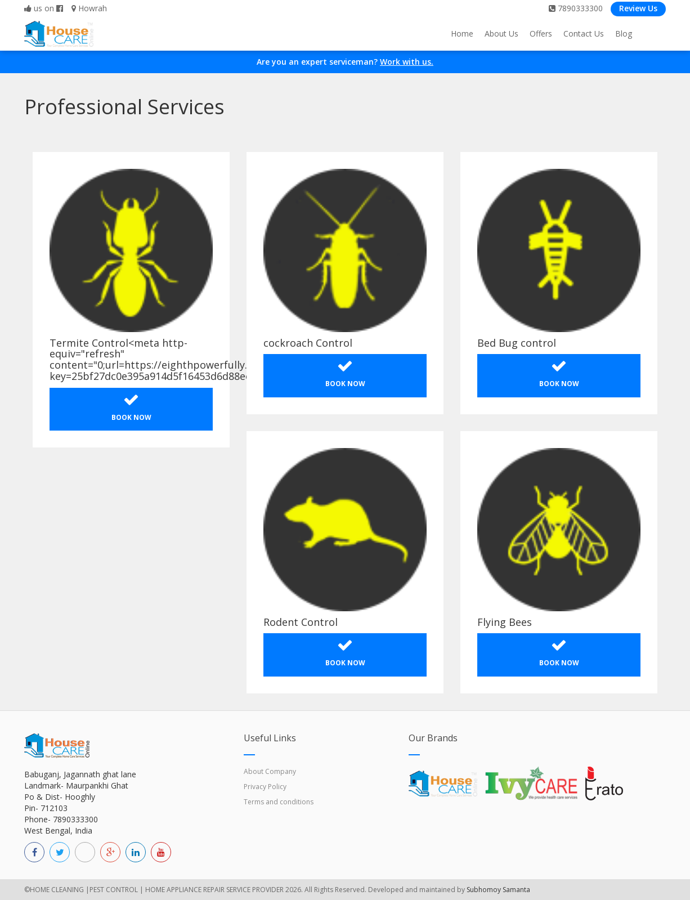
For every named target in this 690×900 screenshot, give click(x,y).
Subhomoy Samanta (498, 889)
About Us (501, 33)
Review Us (638, 8)
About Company (270, 771)
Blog (623, 33)
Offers (541, 33)
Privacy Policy (265, 786)
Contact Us (583, 33)
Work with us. (406, 61)
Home (462, 33)
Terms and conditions (278, 802)
